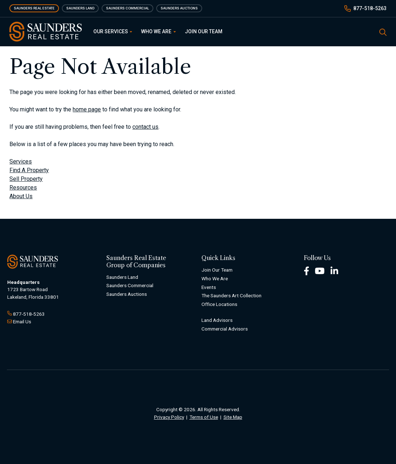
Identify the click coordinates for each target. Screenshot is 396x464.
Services (20, 161)
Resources (23, 187)
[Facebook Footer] (306, 270)
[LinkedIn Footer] (334, 270)
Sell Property (26, 178)
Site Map (232, 417)
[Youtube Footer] (319, 270)
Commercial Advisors (224, 329)
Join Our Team (203, 31)
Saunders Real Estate (34, 8)
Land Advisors (217, 320)
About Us (21, 196)
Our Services (112, 31)
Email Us (22, 321)
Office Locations (219, 304)
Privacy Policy (169, 417)
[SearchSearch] (383, 31)
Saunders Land (80, 8)
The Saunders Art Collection (231, 295)
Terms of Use (204, 417)
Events (208, 287)
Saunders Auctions (179, 8)
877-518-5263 (370, 8)
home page (87, 109)
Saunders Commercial (127, 8)
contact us (145, 126)
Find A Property (29, 170)
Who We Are (158, 31)
